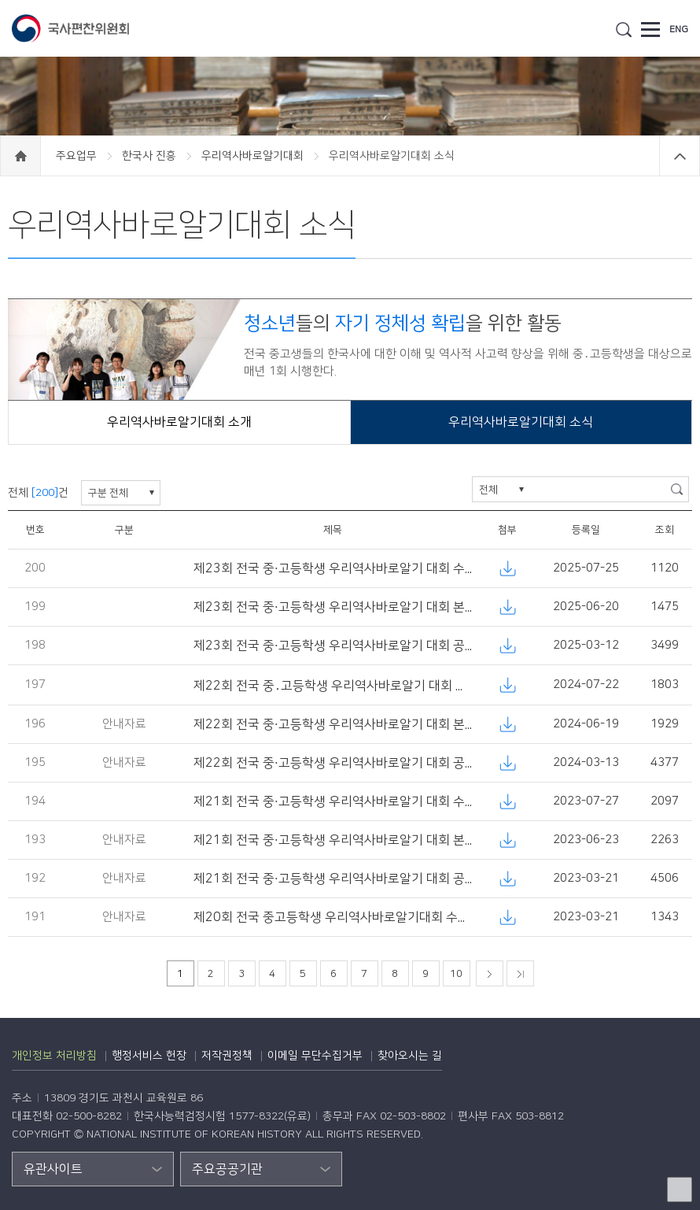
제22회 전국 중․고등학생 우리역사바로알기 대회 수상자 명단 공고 (368, 686)
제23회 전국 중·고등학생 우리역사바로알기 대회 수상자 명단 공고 (367, 568)
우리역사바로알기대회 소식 (520, 422)
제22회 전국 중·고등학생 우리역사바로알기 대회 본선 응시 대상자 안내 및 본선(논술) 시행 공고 (444, 724)
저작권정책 (226, 1055)
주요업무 (78, 156)
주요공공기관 (227, 1169)
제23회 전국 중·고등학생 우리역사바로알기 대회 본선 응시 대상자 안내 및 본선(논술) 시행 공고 (444, 607)
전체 (488, 489)
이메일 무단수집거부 (315, 1055)
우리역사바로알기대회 (254, 156)
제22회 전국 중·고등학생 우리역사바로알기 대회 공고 (335, 763)
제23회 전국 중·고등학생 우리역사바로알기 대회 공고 (335, 645)
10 (456, 973)
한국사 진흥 (150, 156)
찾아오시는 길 (410, 1055)
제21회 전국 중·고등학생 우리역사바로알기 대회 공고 (335, 878)
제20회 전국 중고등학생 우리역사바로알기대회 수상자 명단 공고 (364, 917)
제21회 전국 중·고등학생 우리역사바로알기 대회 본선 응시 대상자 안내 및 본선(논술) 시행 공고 (444, 840)
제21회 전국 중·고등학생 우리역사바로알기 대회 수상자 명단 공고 (367, 801)
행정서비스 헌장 (149, 1055)
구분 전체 (108, 492)
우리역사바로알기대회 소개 (179, 422)
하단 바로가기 (0, 0)
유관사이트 (53, 1169)
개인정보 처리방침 (54, 1055)
